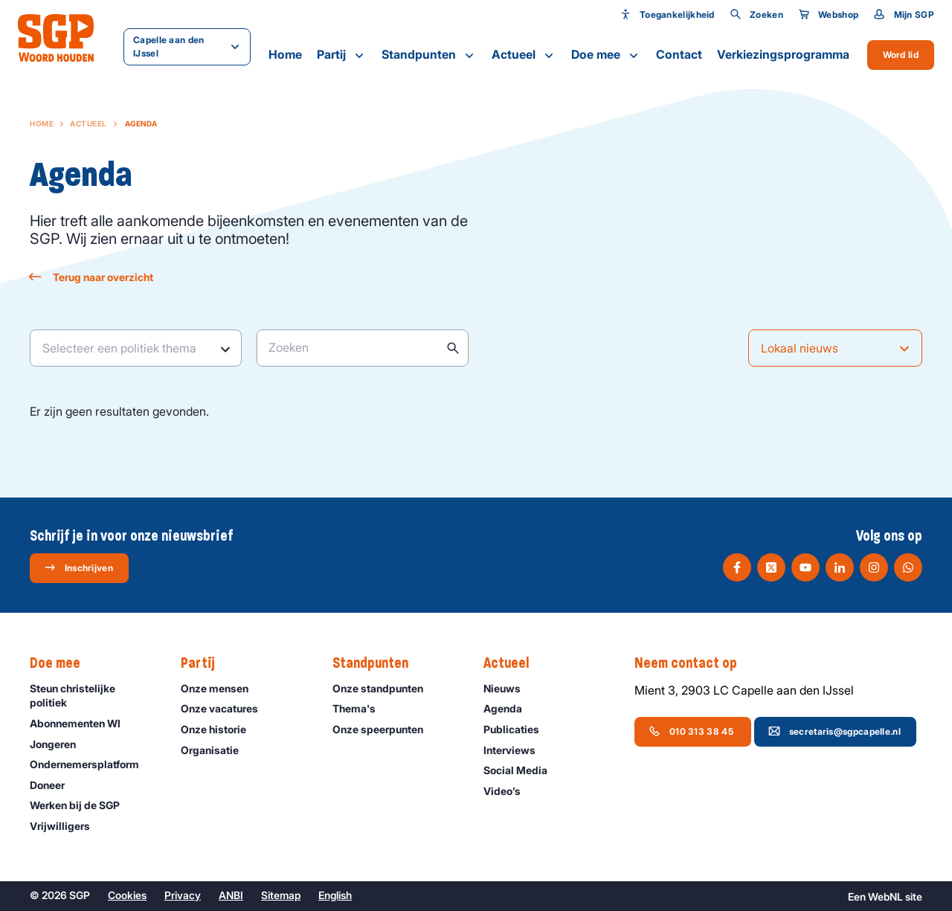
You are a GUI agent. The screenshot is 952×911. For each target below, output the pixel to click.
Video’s (508, 791)
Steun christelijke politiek (93, 695)
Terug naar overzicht (91, 277)
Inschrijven (78, 567)
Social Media (522, 770)
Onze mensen (221, 688)
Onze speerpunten (384, 729)
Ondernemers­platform (91, 764)
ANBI (231, 895)
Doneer (54, 785)
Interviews (516, 750)
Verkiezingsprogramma (783, 54)
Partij (342, 55)
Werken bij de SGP (81, 805)
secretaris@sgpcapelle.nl (834, 731)
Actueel (524, 55)
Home (285, 54)
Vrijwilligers (66, 826)
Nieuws (508, 688)
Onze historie (220, 729)
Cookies (127, 895)
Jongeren (59, 744)
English (335, 895)
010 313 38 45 (692, 731)
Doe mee (606, 55)
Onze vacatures (226, 708)
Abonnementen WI (82, 723)
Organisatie (216, 750)
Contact (679, 54)
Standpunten (429, 55)
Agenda (509, 708)
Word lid (901, 54)
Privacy (182, 895)
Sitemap (280, 895)
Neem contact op (693, 663)
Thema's (360, 708)
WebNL (885, 896)
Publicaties (518, 729)
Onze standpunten (384, 688)
